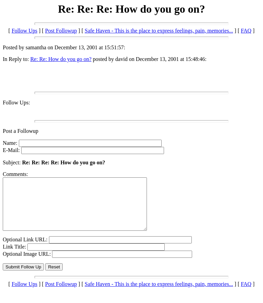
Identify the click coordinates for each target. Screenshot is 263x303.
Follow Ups (24, 31)
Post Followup (61, 31)
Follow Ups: (16, 102)
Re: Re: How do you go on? (60, 59)
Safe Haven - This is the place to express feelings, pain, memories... (159, 31)
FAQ (246, 31)
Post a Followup (20, 131)
